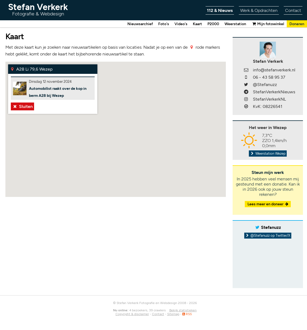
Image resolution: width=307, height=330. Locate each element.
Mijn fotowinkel (268, 24)
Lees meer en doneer (268, 204)
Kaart (197, 24)
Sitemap (173, 314)
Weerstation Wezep (268, 154)
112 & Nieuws (220, 10)
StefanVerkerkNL (269, 99)
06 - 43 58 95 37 (269, 77)
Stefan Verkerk (38, 9)
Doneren (296, 24)
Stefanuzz (271, 227)
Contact (293, 10)
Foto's (163, 24)
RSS (187, 314)
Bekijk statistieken (183, 310)
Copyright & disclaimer (132, 314)
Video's (180, 24)
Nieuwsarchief (140, 24)
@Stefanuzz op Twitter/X (268, 236)
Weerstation (235, 24)
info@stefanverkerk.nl (274, 70)
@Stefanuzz (265, 84)
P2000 (213, 24)
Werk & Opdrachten (259, 10)
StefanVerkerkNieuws (274, 92)
